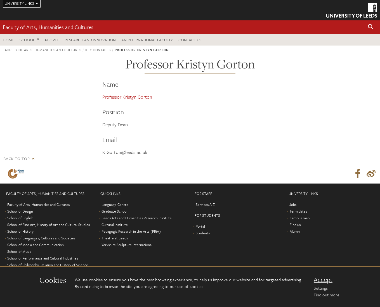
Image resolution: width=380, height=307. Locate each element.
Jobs (292, 204)
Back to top (16, 158)
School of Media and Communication (35, 244)
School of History (20, 231)
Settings (321, 288)
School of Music (19, 251)
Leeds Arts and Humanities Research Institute (137, 218)
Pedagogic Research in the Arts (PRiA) (131, 231)
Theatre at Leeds (114, 238)
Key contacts (98, 49)
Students (203, 233)
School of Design (20, 211)
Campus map (300, 218)
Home (8, 40)
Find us (295, 224)
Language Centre (115, 204)
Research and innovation (90, 40)
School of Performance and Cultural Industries (42, 258)
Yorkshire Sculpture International (127, 244)
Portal (200, 226)
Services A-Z (205, 204)
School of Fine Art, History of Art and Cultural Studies (48, 224)
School (27, 40)
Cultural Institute (115, 224)
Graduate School (114, 211)
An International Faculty (147, 40)
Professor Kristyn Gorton (127, 96)
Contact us (189, 40)
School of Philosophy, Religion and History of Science (47, 265)
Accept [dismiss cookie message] (323, 279)
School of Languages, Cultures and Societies (41, 238)
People (52, 40)
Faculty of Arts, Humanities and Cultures (48, 27)
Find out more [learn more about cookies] (326, 295)
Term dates (298, 211)
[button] (370, 27)
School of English (20, 218)
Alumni (295, 231)
